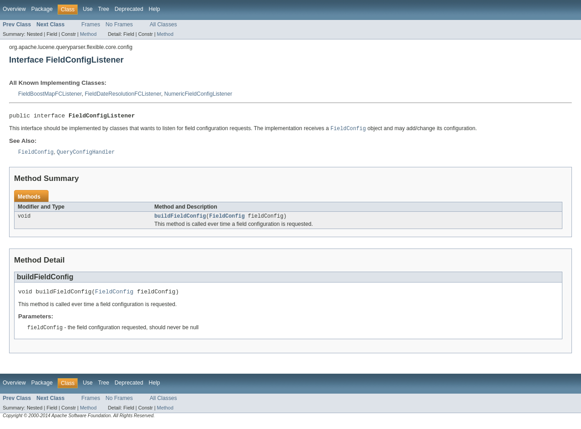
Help (154, 9)
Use (88, 9)
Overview (14, 9)
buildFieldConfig (180, 219)
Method (88, 34)
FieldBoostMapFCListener (50, 94)
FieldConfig (227, 219)
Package (42, 9)
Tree (103, 9)
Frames (90, 24)
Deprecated (129, 9)
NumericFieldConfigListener (198, 94)
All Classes (163, 24)
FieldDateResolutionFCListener (123, 94)
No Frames (119, 24)
